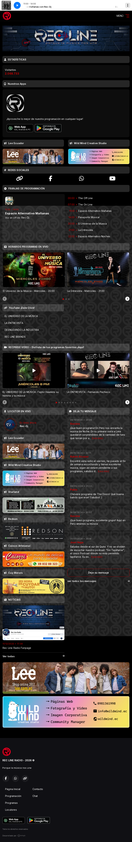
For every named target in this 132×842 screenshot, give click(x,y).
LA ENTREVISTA (14, 322)
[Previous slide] (5, 299)
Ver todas (33, 656)
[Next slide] (127, 299)
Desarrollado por (14, 835)
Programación (13, 795)
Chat (35, 795)
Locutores (11, 809)
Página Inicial (12, 789)
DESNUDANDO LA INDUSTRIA (22, 329)
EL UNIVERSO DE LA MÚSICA (21, 316)
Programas (11, 802)
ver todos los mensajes (98, 581)
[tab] (63, 299)
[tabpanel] (34, 272)
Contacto (37, 789)
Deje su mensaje (98, 572)
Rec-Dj (25, 217)
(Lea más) (97, 438)
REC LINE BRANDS (15, 336)
